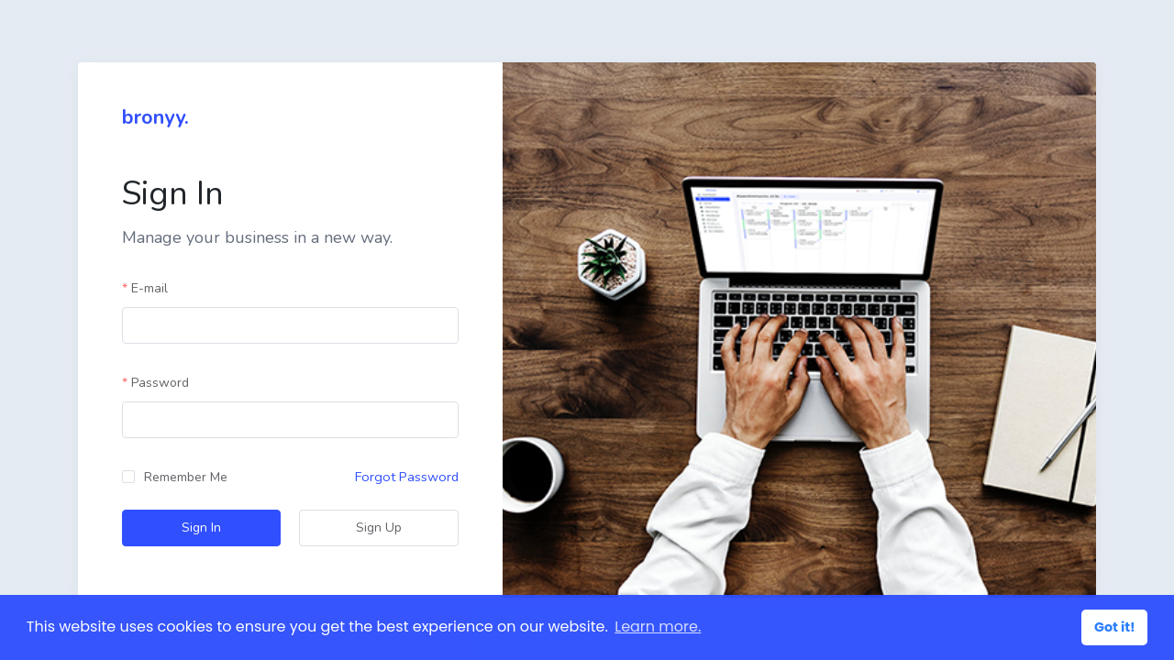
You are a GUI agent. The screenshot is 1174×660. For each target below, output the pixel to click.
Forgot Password (407, 477)
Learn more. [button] (658, 626)
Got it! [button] (1114, 627)
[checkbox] (174, 478)
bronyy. (155, 117)
